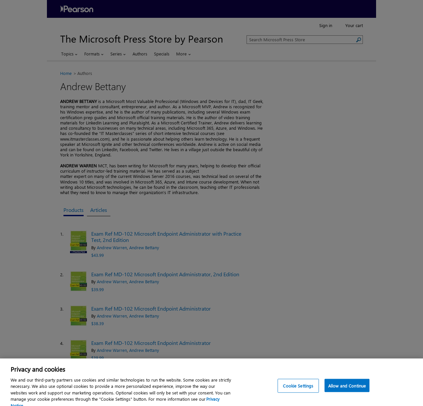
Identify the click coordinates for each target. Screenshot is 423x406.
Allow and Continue (347, 390)
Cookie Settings (298, 390)
